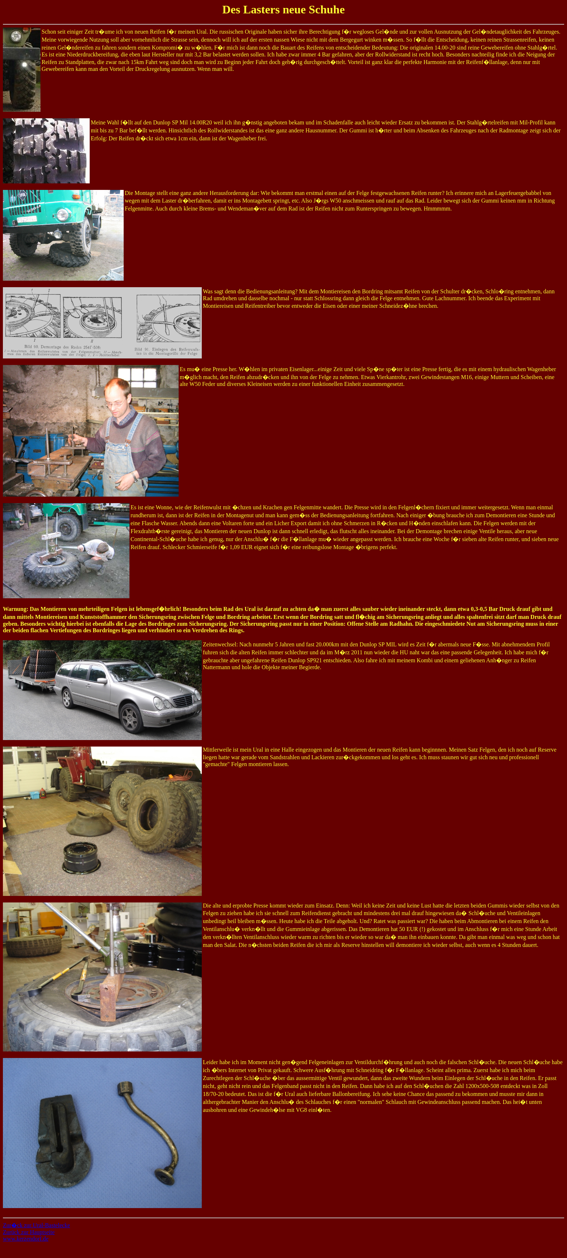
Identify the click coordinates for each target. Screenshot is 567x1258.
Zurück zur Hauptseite (29, 1232)
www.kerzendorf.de (25, 1239)
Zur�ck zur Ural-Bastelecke (36, 1225)
